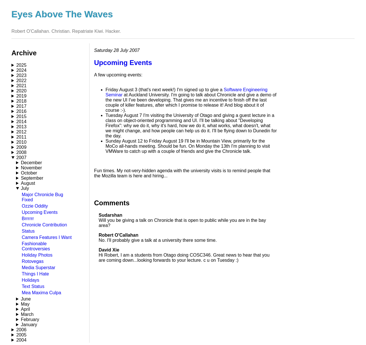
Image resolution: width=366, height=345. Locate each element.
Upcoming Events (39, 212)
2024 (21, 70)
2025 (21, 65)
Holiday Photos (37, 255)
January (29, 324)
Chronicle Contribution (44, 224)
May (25, 304)
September (32, 178)
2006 (21, 329)
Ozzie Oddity (35, 206)
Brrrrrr (28, 218)
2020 (21, 90)
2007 (21, 157)
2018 (21, 101)
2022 (21, 80)
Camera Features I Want (47, 237)
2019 (21, 96)
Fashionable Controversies (36, 246)
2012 (21, 131)
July (25, 188)
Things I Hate (35, 273)
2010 (21, 142)
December (31, 162)
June (26, 299)
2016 (21, 111)
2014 (21, 121)
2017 (21, 106)
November (31, 167)
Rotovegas (33, 261)
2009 (21, 147)
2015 (21, 116)
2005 (21, 334)
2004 (21, 340)
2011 (21, 137)
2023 (21, 75)
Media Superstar (38, 267)
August (28, 183)
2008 (21, 152)
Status (28, 231)
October (29, 173)
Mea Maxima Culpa (41, 292)
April (25, 309)
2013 (21, 126)
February (30, 319)
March (27, 314)
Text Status (33, 286)
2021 (21, 85)
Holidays (30, 280)
